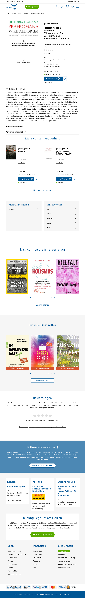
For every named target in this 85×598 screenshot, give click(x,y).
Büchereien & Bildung (66, 558)
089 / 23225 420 (66, 504)
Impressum (18, 594)
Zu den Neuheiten (42, 305)
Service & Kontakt (73, 1)
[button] (30, 297)
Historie (49, 223)
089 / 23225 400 (15, 495)
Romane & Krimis (14, 551)
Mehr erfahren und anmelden (42, 465)
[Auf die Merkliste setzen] (65, 79)
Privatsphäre (40, 594)
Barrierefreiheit (52, 594)
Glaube (10, 568)
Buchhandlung (64, 568)
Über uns (61, 554)
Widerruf (63, 594)
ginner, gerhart (51, 24)
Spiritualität (37, 558)
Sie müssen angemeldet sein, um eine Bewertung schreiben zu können (42, 427)
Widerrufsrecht (38, 506)
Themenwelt (12, 564)
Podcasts (36, 561)
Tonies (10, 561)
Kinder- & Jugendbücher (17, 554)
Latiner (49, 209)
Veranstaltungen (64, 561)
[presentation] (6, 152)
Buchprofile (12, 571)
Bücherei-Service (14, 574)
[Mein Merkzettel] (67, 6)
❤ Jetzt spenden (32, 7)
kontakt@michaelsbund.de (17, 493)
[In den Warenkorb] (53, 79)
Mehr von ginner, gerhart (42, 190)
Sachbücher (12, 558)
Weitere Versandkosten (41, 504)
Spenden (64, 551)
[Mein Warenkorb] (72, 6)
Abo (34, 568)
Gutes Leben (38, 554)
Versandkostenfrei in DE (15, 1)
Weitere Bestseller (42, 380)
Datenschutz (29, 594)
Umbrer (49, 214)
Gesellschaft (37, 551)
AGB (69, 594)
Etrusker (49, 228)
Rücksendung (37, 509)
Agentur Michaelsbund (67, 564)
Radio (35, 564)
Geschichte (12, 209)
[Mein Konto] (62, 6)
